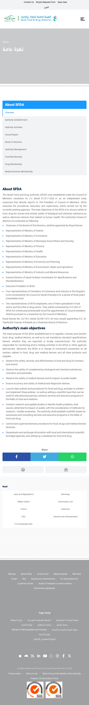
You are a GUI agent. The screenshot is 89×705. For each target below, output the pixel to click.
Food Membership (13, 156)
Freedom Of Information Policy (44, 678)
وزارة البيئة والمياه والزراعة (64, 630)
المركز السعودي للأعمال (45, 639)
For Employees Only (23, 524)
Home (5, 42)
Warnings (65, 494)
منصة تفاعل (62, 625)
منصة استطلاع (44, 625)
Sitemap (12, 574)
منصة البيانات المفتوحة (67, 620)
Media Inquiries (60, 574)
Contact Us (29, 2)
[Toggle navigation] (82, 19)
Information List (65, 502)
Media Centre (24, 502)
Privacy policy (14, 673)
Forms (23, 509)
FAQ (23, 516)
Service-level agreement (44, 588)
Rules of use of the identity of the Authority (62, 673)
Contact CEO (42, 574)
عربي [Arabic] (46, 7)
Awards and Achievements (66, 516)
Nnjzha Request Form (46, 2)
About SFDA (26, 574)
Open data (62, 2)
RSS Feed (76, 574)
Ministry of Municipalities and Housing (29, 630)
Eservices (65, 509)
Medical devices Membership (19, 171)
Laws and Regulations (24, 494)
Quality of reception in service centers (55, 583)
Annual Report (11, 134)
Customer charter (25, 583)
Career (14, 579)
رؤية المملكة (16, 620)
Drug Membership (13, 164)
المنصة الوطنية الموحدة (39, 620)
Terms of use (32, 673)
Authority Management (15, 149)
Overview (9, 112)
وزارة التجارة (44, 634)
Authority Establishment (16, 120)
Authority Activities (13, 127)
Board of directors (13, 142)
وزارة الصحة (26, 625)
